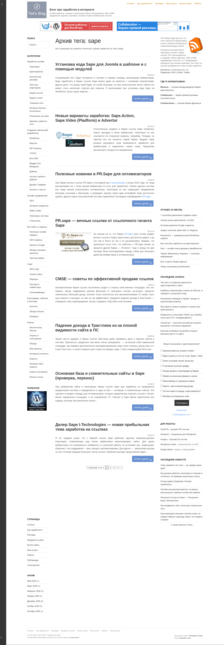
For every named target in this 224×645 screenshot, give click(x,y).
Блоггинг (34, 306)
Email (179, 72)
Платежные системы (39, 116)
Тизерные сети (36, 103)
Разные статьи (36, 377)
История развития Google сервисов (177, 225)
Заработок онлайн (35, 61)
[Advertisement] (182, 157)
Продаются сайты (35, 540)
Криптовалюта (36, 71)
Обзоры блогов (37, 311)
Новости (33, 359)
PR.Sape (146, 196)
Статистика (35, 221)
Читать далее (141, 98)
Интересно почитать (39, 354)
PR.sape (128, 234)
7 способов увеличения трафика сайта (179, 215)
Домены (33, 171)
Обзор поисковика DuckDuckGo (175, 266)
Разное (30, 322)
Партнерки (35, 67)
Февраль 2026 (33, 591)
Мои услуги (171, 3)
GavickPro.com (185, 638)
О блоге (130, 3)
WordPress (35, 138)
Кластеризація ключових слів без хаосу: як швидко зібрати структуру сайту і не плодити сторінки (181, 516)
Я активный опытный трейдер (176, 366)
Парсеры (34, 279)
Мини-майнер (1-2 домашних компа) (178, 381)
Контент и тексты (38, 189)
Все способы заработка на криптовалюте (180, 243)
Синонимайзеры (37, 292)
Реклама (159, 3)
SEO (32, 200)
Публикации (33, 560)
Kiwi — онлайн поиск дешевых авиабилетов (181, 248)
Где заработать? (144, 3)
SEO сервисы (36, 240)
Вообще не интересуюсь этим (176, 396)
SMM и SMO (35, 211)
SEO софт (34, 269)
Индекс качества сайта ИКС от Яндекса (179, 230)
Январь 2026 (33, 596)
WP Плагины (36, 148)
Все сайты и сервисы (37, 227)
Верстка (33, 143)
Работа (197, 3)
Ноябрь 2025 (33, 606)
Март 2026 (32, 586)
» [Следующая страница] (121, 467)
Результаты (181, 410)
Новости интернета (39, 372)
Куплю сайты (186, 3)
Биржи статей (36, 98)
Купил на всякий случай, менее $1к (178, 361)
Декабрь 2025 (33, 601)
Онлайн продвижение (37, 196)
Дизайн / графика (38, 184)
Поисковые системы (39, 216)
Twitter (187, 72)
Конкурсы (34, 316)
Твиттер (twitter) (37, 258)
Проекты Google (37, 245)
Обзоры (33, 343)
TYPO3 (33, 153)
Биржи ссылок (36, 93)
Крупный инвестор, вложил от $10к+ (178, 351)
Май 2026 (31, 581)
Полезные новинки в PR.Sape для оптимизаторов (103, 174)
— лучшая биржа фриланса (181, 103)
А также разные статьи (181, 525)
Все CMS (34, 158)
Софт (29, 264)
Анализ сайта (36, 274)
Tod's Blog (37, 10)
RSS (173, 72)
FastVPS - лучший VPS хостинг (175, 429)
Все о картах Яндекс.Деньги (174, 261)
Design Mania (167, 449)
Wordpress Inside (168, 444)
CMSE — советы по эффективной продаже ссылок (104, 279)
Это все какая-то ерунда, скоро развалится (182, 391)
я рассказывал (117, 182)
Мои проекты (36, 349)
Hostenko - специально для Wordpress (178, 434)
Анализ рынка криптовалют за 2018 (177, 220)
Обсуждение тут (181, 414)
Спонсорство (33, 565)
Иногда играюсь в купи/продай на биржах (181, 371)
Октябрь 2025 (33, 611)
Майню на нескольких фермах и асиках (180, 376)
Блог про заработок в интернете (72, 9)
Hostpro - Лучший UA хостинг (174, 439)
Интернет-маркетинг (39, 206)
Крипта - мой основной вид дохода (178, 386)
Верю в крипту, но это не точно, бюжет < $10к (182, 356)
